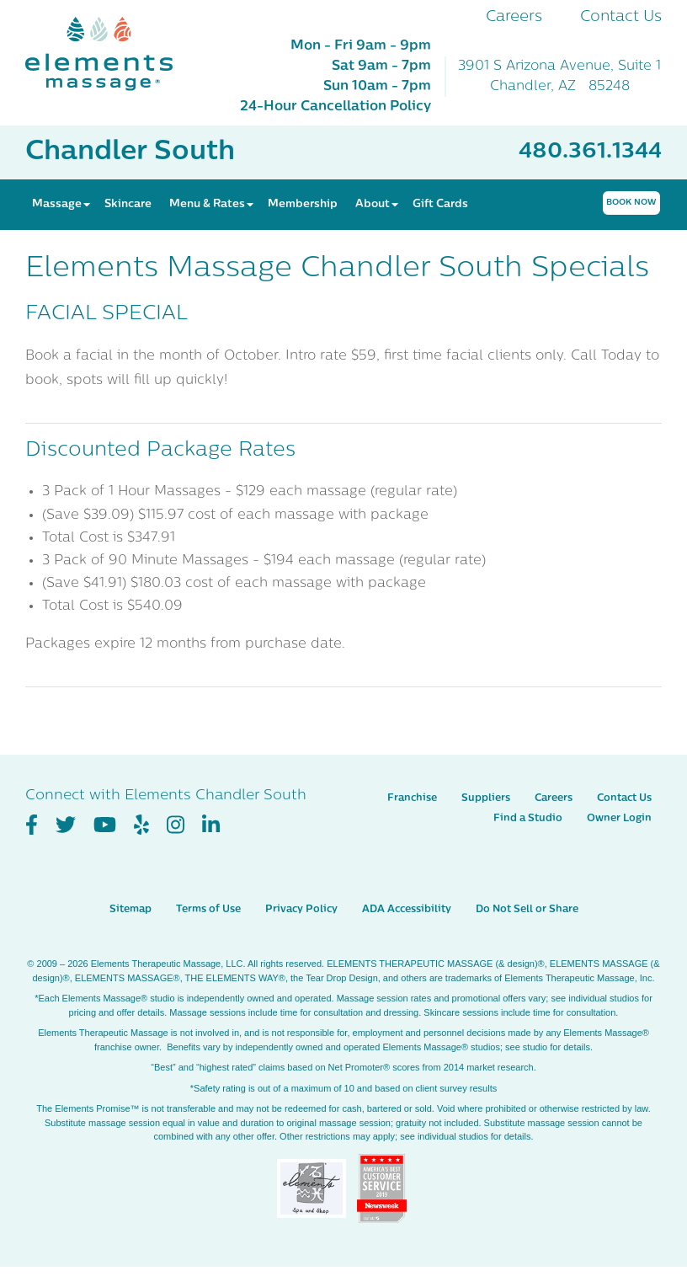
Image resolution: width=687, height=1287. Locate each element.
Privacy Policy (301, 910)
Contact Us (621, 17)
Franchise (412, 798)
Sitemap (130, 910)
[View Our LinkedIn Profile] (210, 826)
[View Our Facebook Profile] (32, 826)
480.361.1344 (590, 152)
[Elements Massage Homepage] (111, 54)
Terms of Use (208, 910)
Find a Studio (527, 819)
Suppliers (485, 798)
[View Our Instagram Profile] (175, 826)
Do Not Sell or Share (527, 910)
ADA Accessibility (406, 910)
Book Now (631, 202)
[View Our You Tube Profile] (105, 826)
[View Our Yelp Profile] (141, 826)
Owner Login (619, 819)
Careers (514, 17)
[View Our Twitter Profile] (66, 826)
